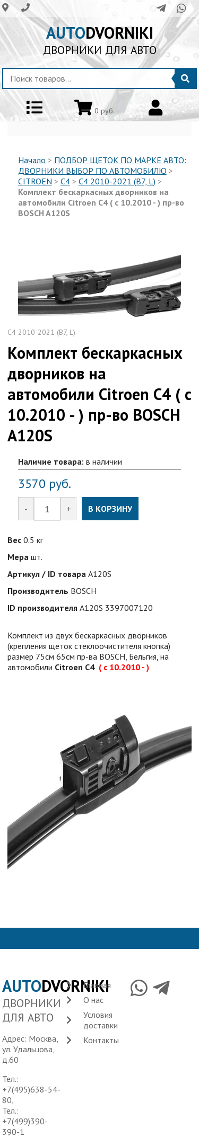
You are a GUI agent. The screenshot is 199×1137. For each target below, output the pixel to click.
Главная (97, 985)
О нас (93, 999)
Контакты (101, 1040)
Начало (32, 160)
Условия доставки (100, 1020)
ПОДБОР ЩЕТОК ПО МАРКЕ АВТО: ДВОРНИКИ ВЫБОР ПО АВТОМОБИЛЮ (102, 165)
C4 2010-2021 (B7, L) (117, 181)
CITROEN (35, 181)
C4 (65, 181)
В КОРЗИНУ (110, 508)
